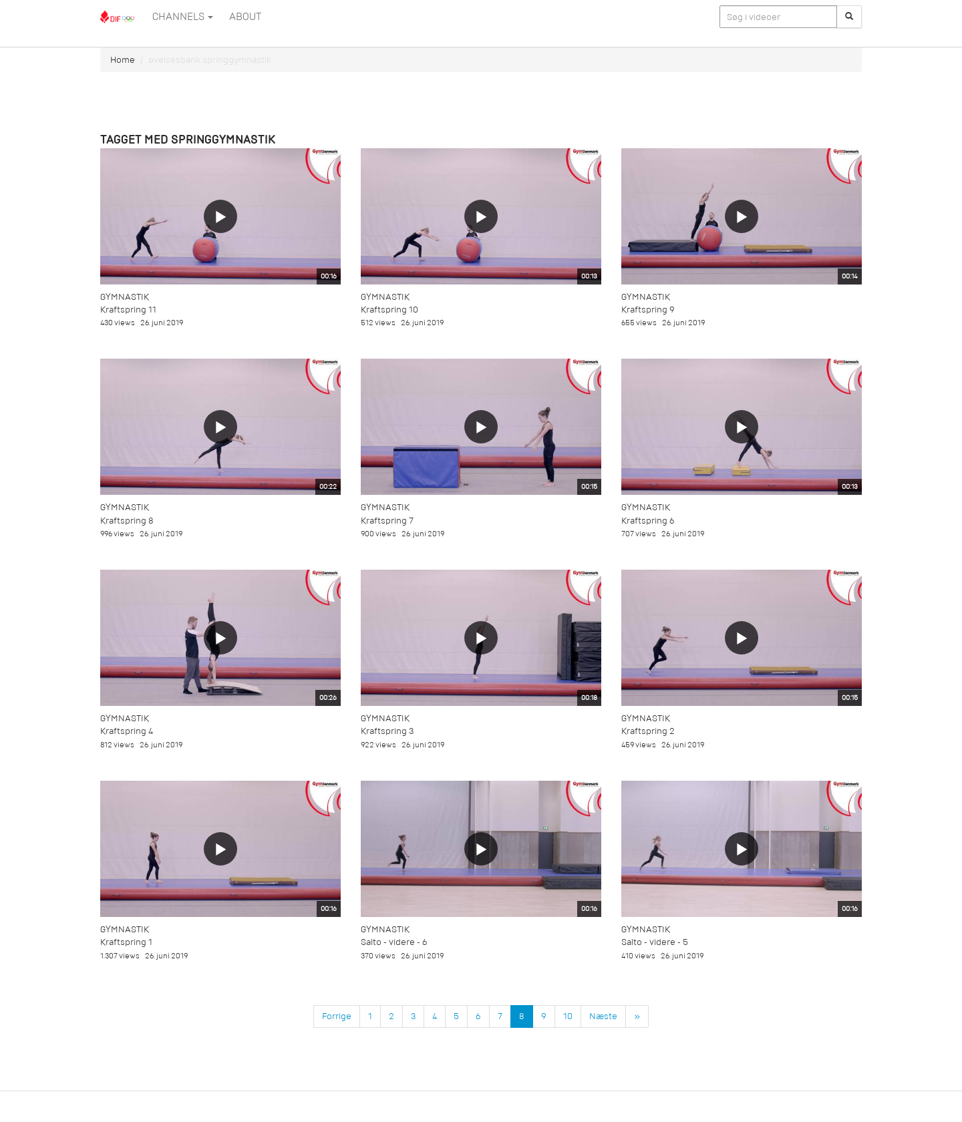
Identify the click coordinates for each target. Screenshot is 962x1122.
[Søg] (849, 16)
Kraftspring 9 (648, 309)
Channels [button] (182, 16)
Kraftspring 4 (126, 731)
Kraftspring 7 (387, 520)
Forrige (336, 1016)
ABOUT (245, 16)
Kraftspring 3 (387, 731)
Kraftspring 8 (127, 520)
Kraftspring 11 (128, 309)
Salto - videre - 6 (394, 942)
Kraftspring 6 (648, 520)
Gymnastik (124, 297)
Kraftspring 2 (648, 731)
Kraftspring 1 (126, 942)
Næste (603, 1016)
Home (122, 59)
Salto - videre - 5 (654, 942)
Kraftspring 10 (389, 309)
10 (568, 1016)
